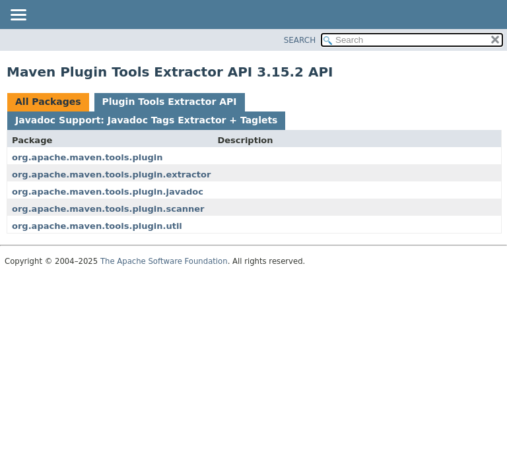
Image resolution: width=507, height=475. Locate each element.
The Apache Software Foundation (164, 261)
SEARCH (300, 40)
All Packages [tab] (48, 101)
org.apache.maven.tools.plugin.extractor (111, 174)
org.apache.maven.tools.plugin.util (97, 226)
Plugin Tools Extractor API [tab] (169, 101)
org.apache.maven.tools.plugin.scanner (108, 209)
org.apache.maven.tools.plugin (87, 157)
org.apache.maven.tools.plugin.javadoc (107, 192)
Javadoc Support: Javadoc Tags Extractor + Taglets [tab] (146, 120)
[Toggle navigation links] (18, 16)
